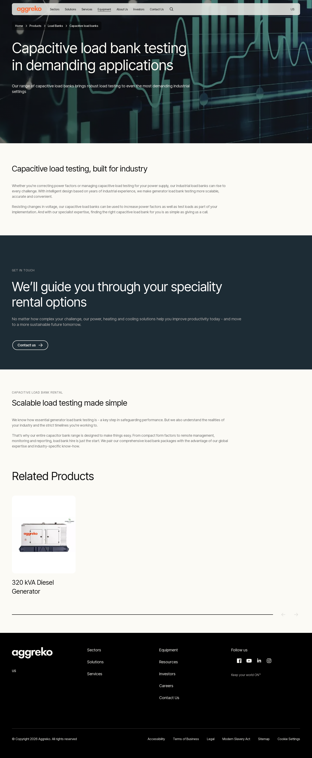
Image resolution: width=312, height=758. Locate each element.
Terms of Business (186, 739)
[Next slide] (296, 615)
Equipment (168, 650)
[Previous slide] (283, 615)
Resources (168, 662)
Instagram (268, 661)
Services (94, 673)
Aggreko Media (248, 661)
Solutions (95, 662)
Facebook (238, 661)
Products (35, 25)
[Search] (171, 9)
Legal (210, 739)
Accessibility (156, 739)
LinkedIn (258, 661)
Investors (167, 673)
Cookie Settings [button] (289, 739)
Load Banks (55, 25)
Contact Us (169, 697)
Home (19, 25)
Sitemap (264, 739)
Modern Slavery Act (236, 739)
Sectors (94, 650)
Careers (166, 685)
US (293, 9)
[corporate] (29, 9)
